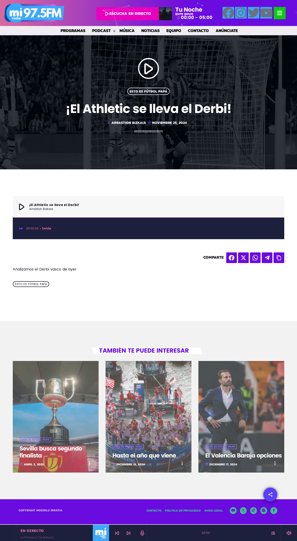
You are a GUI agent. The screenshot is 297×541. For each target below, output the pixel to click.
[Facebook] (273, 511)
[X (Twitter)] (243, 511)
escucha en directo (127, 13)
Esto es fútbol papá (148, 91)
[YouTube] (233, 511)
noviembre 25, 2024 (167, 122)
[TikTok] (253, 511)
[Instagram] (263, 511)
